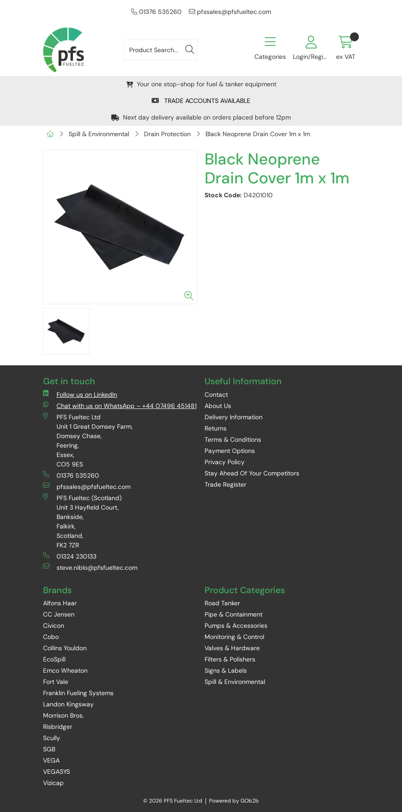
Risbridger (57, 727)
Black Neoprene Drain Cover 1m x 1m (257, 134)
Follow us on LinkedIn (80, 394)
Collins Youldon (65, 648)
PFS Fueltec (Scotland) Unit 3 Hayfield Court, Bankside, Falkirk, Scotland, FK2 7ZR (82, 521)
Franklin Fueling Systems (78, 693)
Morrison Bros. (63, 715)
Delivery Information (233, 417)
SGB (49, 749)
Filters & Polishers (230, 659)
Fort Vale (55, 682)
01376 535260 (156, 12)
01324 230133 (69, 556)
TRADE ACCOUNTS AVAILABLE (201, 101)
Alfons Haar (60, 603)
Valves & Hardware (232, 648)
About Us (218, 406)
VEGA (51, 760)
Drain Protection (167, 134)
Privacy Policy (225, 462)
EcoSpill (54, 659)
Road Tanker (222, 603)
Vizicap (53, 783)
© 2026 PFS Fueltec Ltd (172, 800)
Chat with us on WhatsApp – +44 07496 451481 (120, 405)
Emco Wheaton (65, 670)
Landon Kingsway (68, 704)
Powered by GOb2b (234, 800)
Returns (216, 428)
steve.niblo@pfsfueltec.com (90, 567)
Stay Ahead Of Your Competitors (252, 473)
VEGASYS (56, 772)
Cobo (51, 637)
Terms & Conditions (233, 439)
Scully (51, 738)
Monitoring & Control (234, 637)
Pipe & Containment (233, 614)
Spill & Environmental (99, 134)
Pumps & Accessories (236, 625)
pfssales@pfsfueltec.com (230, 12)
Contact (216, 394)
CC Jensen (58, 614)
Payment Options (230, 451)
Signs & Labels (226, 670)
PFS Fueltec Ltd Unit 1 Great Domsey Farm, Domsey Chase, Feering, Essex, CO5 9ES (88, 440)
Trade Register (225, 484)
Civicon (53, 625)
